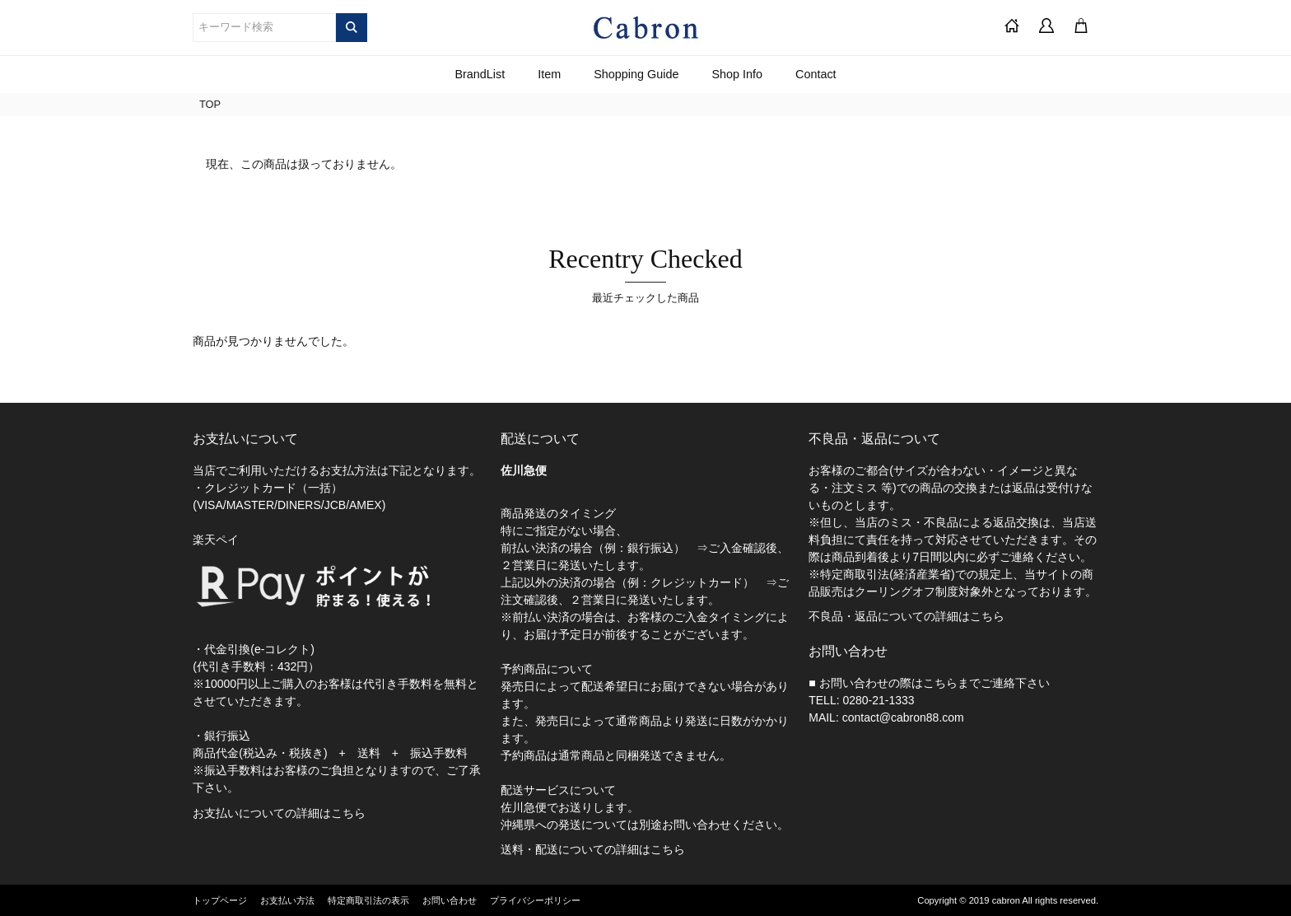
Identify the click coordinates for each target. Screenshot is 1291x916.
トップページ (220, 900)
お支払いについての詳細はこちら (279, 813)
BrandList (479, 74)
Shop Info (736, 74)
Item (549, 74)
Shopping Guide (636, 74)
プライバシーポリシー (535, 900)
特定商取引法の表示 (368, 900)
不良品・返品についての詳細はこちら (906, 616)
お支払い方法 (287, 900)
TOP (210, 104)
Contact (816, 74)
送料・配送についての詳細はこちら (593, 849)
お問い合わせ (449, 900)
